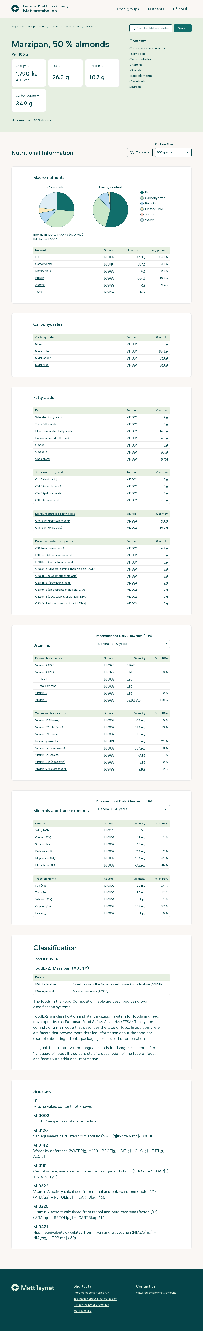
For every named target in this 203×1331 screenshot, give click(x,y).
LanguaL (40, 1048)
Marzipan (91, 26)
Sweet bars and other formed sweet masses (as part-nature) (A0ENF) (117, 984)
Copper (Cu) (43, 906)
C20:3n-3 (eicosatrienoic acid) (54, 562)
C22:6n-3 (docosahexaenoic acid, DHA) (60, 603)
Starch (39, 344)
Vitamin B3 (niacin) (46, 734)
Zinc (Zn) (41, 892)
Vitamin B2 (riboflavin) (49, 727)
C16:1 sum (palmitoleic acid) (52, 520)
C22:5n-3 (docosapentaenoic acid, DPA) (61, 596)
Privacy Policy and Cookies (91, 1304)
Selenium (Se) (43, 899)
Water (39, 291)
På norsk (180, 9)
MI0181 (108, 264)
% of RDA (161, 658)
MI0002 (109, 257)
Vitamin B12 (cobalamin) (50, 761)
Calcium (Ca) (43, 837)
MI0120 (109, 830)
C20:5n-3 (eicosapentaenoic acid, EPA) (60, 589)
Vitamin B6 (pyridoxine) (50, 748)
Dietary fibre (43, 271)
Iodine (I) (40, 913)
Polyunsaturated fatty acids (52, 438)
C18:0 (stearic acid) (47, 500)
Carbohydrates (140, 59)
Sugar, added (43, 358)
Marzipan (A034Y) (71, 968)
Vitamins (135, 65)
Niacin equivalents (46, 741)
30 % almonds (43, 120)
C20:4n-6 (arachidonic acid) (53, 582)
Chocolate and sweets (65, 26)
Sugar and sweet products (28, 26)
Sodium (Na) (43, 844)
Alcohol (40, 284)
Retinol (42, 679)
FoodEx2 (40, 1016)
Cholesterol (42, 458)
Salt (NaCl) (42, 830)
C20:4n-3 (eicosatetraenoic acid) (56, 575)
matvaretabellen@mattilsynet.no (156, 1292)
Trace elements (140, 76)
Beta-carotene (47, 686)
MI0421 (109, 741)
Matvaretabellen (40, 10)
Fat (37, 257)
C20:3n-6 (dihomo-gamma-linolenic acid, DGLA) (65, 569)
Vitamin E (41, 699)
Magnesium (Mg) (45, 858)
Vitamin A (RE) (44, 672)
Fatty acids (137, 54)
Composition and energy (147, 48)
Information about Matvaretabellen (95, 1298)
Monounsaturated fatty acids (53, 431)
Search (182, 28)
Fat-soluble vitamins (48, 658)
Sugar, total (42, 351)
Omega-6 (41, 452)
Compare (139, 152)
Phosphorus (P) (45, 865)
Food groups (128, 9)
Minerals (135, 70)
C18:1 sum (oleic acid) (48, 527)
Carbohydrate (44, 264)
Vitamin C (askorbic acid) (51, 768)
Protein (39, 277)
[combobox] (150, 28)
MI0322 (109, 672)
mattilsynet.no (82, 1310)
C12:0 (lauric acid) (46, 479)
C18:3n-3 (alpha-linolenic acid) (54, 555)
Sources (135, 87)
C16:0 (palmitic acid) (48, 493)
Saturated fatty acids (48, 417)
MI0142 (109, 291)
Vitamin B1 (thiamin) (47, 720)
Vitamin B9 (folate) (47, 755)
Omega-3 (41, 445)
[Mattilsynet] (32, 1287)
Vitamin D (41, 692)
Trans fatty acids (45, 424)
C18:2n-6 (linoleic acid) (49, 548)
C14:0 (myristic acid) (48, 486)
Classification (138, 81)
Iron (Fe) (40, 885)
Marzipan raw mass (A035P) (90, 991)
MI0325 (109, 665)
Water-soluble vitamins (50, 713)
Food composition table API (91, 1292)
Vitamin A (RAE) (45, 665)
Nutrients (156, 9)
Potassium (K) (44, 851)
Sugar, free (42, 364)
